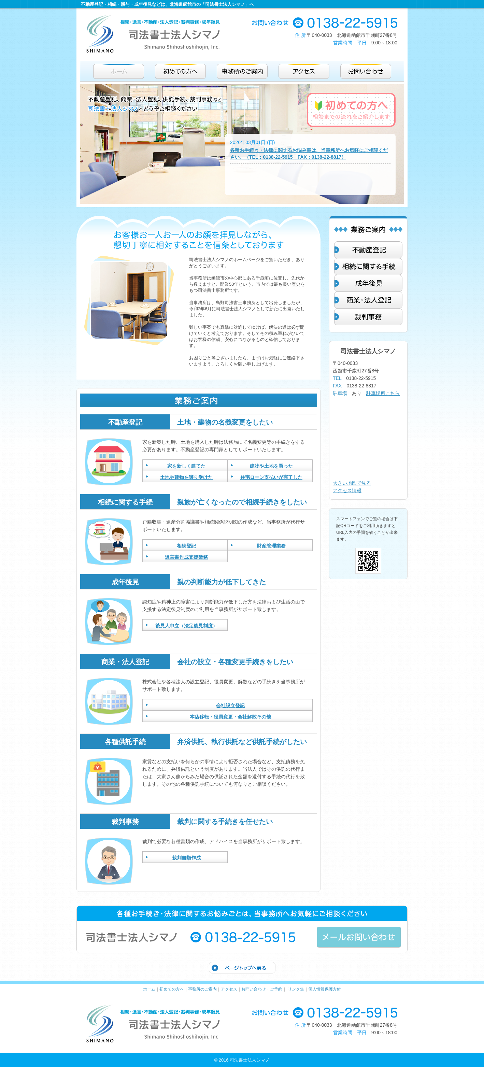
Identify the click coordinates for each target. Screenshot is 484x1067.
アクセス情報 (347, 490)
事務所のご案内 (202, 989)
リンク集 (296, 989)
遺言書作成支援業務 (186, 557)
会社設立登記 (230, 705)
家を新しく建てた (186, 466)
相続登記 (186, 546)
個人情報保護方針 (324, 989)
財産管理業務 (271, 546)
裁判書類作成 (186, 857)
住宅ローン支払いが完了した (271, 477)
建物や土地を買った (271, 466)
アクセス (229, 989)
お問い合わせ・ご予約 (261, 989)
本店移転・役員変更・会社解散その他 (230, 717)
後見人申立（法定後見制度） (186, 625)
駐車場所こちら (383, 393)
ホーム (149, 989)
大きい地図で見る (352, 483)
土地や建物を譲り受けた (186, 477)
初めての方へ (171, 989)
